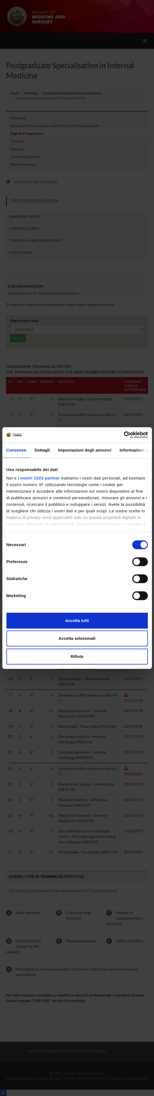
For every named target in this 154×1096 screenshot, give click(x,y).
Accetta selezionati (77, 638)
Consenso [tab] (16, 450)
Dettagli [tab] (42, 450)
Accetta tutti (77, 620)
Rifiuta (77, 656)
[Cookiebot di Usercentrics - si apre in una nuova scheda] (124, 434)
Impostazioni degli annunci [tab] (84, 450)
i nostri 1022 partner (39, 478)
